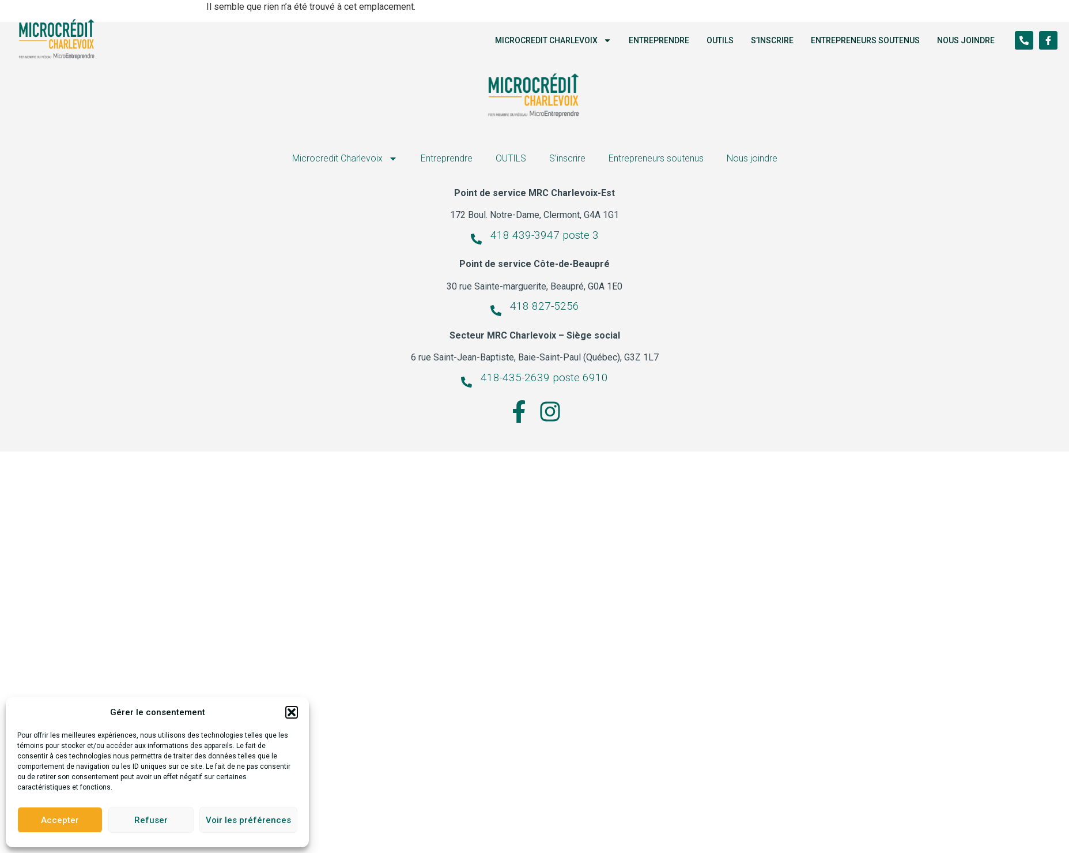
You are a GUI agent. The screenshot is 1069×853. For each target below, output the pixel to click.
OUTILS (720, 40)
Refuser (151, 820)
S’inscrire (772, 40)
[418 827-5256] (495, 310)
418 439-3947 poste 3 (544, 234)
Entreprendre (659, 40)
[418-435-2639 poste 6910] (466, 382)
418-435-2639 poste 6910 (544, 377)
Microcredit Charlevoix (553, 40)
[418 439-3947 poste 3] (476, 239)
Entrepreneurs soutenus (865, 40)
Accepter (60, 820)
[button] (291, 712)
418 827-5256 (544, 306)
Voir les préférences (248, 820)
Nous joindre (966, 40)
